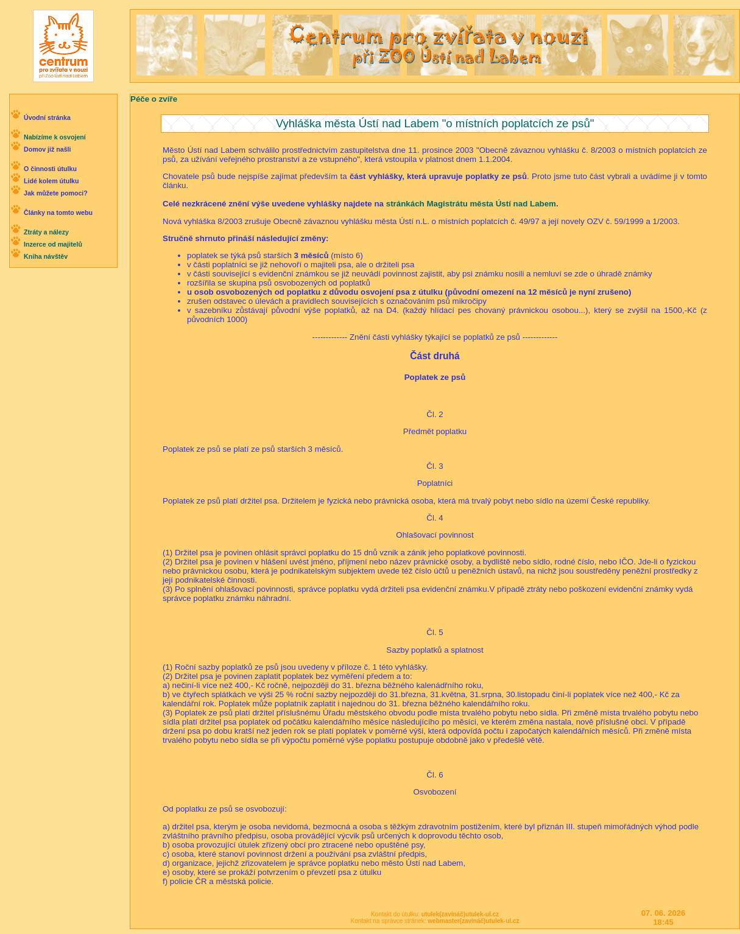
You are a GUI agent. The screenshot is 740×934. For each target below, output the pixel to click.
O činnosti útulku (50, 168)
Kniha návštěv (46, 256)
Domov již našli (47, 149)
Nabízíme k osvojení (55, 137)
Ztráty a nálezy (46, 232)
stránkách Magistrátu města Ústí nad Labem (471, 203)
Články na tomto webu (58, 212)
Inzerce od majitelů (53, 244)
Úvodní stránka (47, 117)
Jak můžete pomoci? (56, 193)
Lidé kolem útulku (51, 180)
